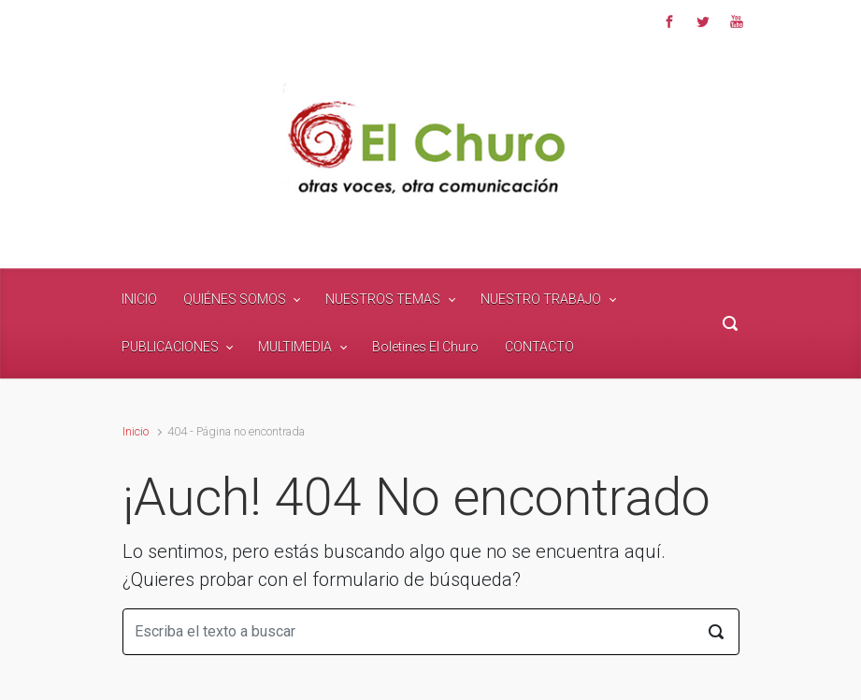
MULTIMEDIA (295, 346)
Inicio (135, 431)
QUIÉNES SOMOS (234, 299)
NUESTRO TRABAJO (541, 299)
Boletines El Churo (425, 346)
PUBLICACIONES (170, 346)
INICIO (139, 299)
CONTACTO (539, 346)
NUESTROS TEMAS (382, 299)
